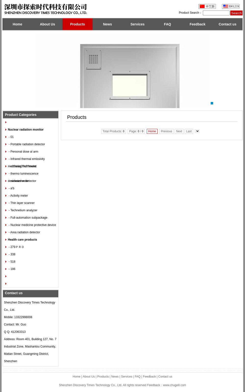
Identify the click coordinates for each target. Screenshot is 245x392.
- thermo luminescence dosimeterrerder (23, 174)
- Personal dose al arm (23, 151)
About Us (47, 24)
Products (77, 24)
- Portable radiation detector (26, 144)
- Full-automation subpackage (27, 217)
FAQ (167, 24)
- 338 (11, 254)
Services (137, 24)
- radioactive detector (22, 181)
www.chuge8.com (174, 385)
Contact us (227, 24)
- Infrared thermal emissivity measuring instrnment (26, 160)
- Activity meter (18, 195)
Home (17, 24)
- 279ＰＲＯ (16, 247)
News (107, 24)
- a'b (11, 188)
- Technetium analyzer (22, 210)
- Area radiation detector (24, 232)
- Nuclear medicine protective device (32, 225)
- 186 (11, 269)
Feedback (198, 24)
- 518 (11, 261)
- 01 (11, 137)
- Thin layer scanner (21, 203)
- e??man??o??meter (22, 166)
